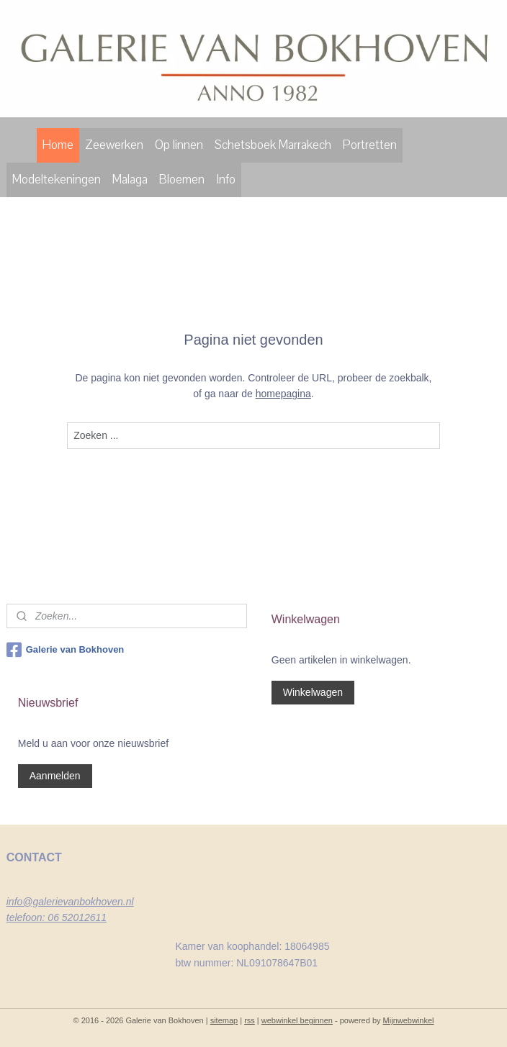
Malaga (130, 179)
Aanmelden (55, 775)
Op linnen (179, 145)
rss (249, 1020)
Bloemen (182, 179)
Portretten (370, 145)
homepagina (283, 394)
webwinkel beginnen (297, 1020)
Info (225, 179)
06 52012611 (77, 917)
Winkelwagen (313, 692)
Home (57, 145)
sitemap (224, 1020)
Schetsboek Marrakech (273, 145)
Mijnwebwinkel (408, 1020)
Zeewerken (114, 145)
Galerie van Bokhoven (65, 649)
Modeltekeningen (56, 179)
